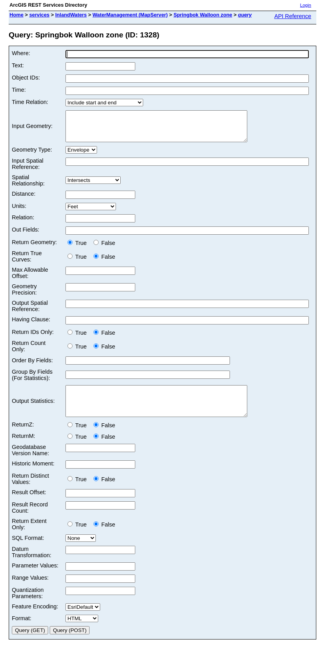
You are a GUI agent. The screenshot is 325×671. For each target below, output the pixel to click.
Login (305, 5)
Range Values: (30, 589)
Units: (19, 212)
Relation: (23, 223)
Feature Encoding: (35, 618)
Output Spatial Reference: (30, 312)
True (78, 249)
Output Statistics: (33, 410)
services (39, 15)
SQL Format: (28, 550)
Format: (22, 630)
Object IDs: (26, 77)
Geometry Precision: (24, 295)
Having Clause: (31, 325)
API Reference (292, 16)
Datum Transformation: (31, 564)
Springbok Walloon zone (203, 15)
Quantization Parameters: (28, 605)
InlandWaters (71, 15)
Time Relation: (30, 102)
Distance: (23, 199)
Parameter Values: (35, 577)
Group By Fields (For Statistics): (32, 380)
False (104, 249)
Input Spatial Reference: (27, 169)
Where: (21, 53)
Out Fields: (25, 235)
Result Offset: (29, 504)
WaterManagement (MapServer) (130, 15)
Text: (18, 65)
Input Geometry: (32, 129)
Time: (19, 90)
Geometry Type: (32, 155)
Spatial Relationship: (28, 186)
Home (16, 15)
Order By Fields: (32, 366)
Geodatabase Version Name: (30, 462)
